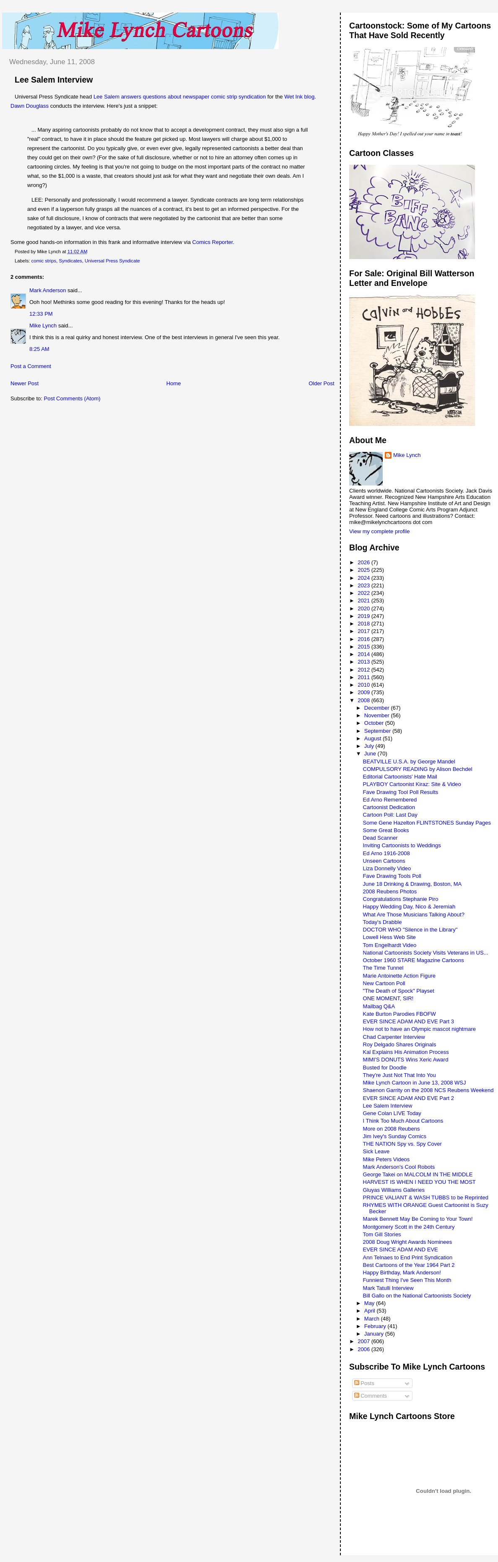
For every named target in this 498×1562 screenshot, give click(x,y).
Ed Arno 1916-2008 (386, 853)
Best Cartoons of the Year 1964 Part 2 (409, 1265)
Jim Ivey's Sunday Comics (394, 1136)
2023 (364, 585)
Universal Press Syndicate (112, 260)
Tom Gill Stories (382, 1234)
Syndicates (70, 260)
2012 (364, 670)
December (377, 708)
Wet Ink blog (299, 96)
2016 (364, 639)
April (370, 1311)
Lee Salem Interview (54, 79)
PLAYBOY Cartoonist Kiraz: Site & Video (412, 784)
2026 (364, 562)
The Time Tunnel (383, 968)
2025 (364, 570)
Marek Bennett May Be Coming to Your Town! (418, 1219)
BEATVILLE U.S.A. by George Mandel (409, 761)
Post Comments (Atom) (72, 398)
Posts (364, 1383)
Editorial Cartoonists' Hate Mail (400, 776)
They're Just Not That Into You (399, 1075)
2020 (364, 608)
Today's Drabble (382, 922)
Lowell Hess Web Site (389, 937)
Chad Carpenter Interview (394, 1037)
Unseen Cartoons (384, 861)
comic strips (44, 260)
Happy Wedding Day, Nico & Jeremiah (409, 906)
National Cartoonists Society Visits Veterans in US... (425, 953)
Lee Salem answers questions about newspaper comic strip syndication (179, 96)
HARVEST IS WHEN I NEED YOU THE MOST (419, 1182)
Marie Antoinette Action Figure (399, 976)
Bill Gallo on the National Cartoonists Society (417, 1295)
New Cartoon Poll (384, 983)
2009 (364, 692)
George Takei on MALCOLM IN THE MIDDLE (418, 1174)
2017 (364, 631)
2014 (364, 654)
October (374, 723)
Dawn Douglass (29, 106)
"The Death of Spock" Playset (398, 991)
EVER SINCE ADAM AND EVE (400, 1249)
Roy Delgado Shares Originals (399, 1044)
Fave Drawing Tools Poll (392, 876)
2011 (364, 677)
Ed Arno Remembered (390, 800)
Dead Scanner (380, 838)
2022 (364, 593)
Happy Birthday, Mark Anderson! (402, 1272)
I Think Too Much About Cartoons (403, 1121)
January (374, 1334)
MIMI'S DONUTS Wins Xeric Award (406, 1059)
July (370, 746)
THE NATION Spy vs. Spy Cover (402, 1144)
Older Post (321, 383)
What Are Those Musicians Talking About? (413, 914)
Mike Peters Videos (386, 1159)
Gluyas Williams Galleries (394, 1190)
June (371, 753)
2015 (364, 646)
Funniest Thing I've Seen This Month (407, 1280)
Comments (370, 1396)
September (378, 731)
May (370, 1303)
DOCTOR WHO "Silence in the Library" (410, 929)
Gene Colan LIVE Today (392, 1113)
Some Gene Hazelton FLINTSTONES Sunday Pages (427, 823)
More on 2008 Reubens (391, 1129)
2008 (364, 700)
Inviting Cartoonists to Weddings (402, 845)
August (373, 738)
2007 (364, 1341)
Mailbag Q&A (379, 1006)
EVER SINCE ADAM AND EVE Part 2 (408, 1098)
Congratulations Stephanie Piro (400, 899)
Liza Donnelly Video (387, 868)
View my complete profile (379, 531)
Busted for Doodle (385, 1067)
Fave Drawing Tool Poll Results (400, 792)
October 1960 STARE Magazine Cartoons (413, 960)
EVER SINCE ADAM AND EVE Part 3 (408, 1021)
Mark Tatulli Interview (388, 1288)
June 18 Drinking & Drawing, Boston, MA (412, 884)
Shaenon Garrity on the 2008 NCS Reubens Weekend (428, 1090)
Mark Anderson (47, 290)
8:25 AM (39, 349)
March (372, 1319)
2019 (364, 616)
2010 (364, 685)
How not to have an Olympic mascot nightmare (419, 1029)
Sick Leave (376, 1151)
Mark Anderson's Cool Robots (399, 1167)
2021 (364, 600)
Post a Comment (30, 366)
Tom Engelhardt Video (390, 945)
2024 (364, 578)
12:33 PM (41, 314)
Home (173, 383)
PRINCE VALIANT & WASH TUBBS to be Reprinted (425, 1197)
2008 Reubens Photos (390, 891)
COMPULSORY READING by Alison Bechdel (417, 769)
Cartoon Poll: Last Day (390, 815)
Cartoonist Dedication (389, 807)
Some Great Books (386, 830)
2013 (364, 662)
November (377, 715)
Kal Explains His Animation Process (406, 1052)
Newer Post (24, 383)
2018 (364, 623)
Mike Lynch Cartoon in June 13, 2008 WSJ (414, 1082)
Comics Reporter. (213, 242)
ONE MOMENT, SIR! (388, 998)
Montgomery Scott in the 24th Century (409, 1227)
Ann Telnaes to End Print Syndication (408, 1257)
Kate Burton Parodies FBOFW (399, 1014)
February (376, 1326)
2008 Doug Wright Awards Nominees (407, 1242)
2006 (364, 1349)
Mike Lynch (43, 325)
